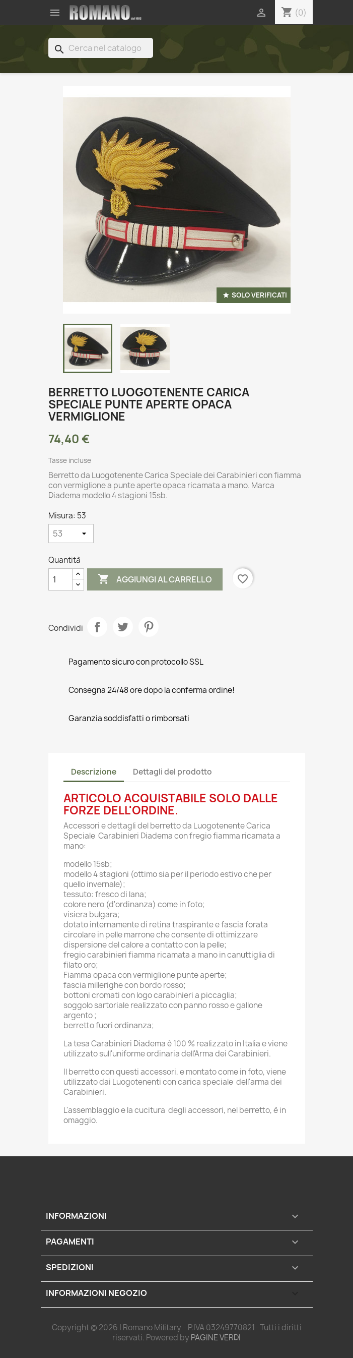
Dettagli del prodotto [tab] (172, 771)
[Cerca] (100, 48)
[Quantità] (60, 579)
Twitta (123, 627)
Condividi (97, 627)
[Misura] (71, 533)
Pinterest (148, 627)
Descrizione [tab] (93, 771)
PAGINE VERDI (216, 1337)
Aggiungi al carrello (155, 579)
